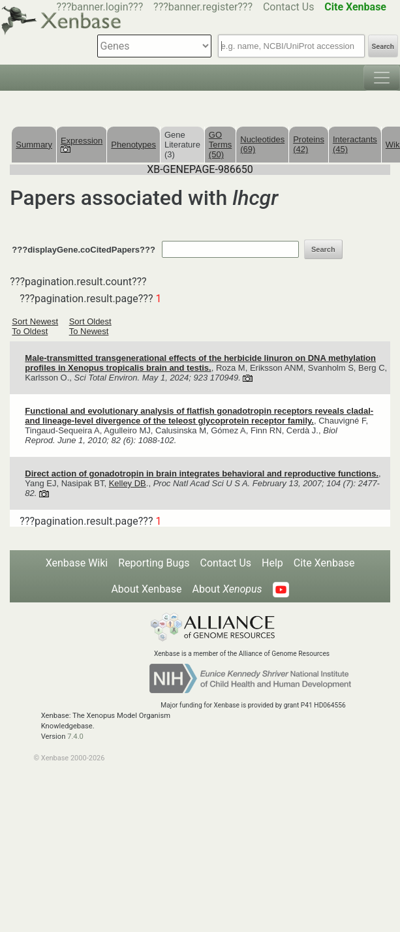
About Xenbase (146, 589)
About (227, 589)
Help (272, 563)
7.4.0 (75, 736)
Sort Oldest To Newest (90, 326)
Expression (81, 144)
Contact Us (289, 7)
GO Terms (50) (220, 144)
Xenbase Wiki (77, 563)
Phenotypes (133, 144)
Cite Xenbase (324, 563)
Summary (34, 144)
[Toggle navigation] (381, 78)
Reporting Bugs (153, 563)
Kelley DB (127, 483)
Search (383, 46)
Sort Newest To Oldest (35, 326)
